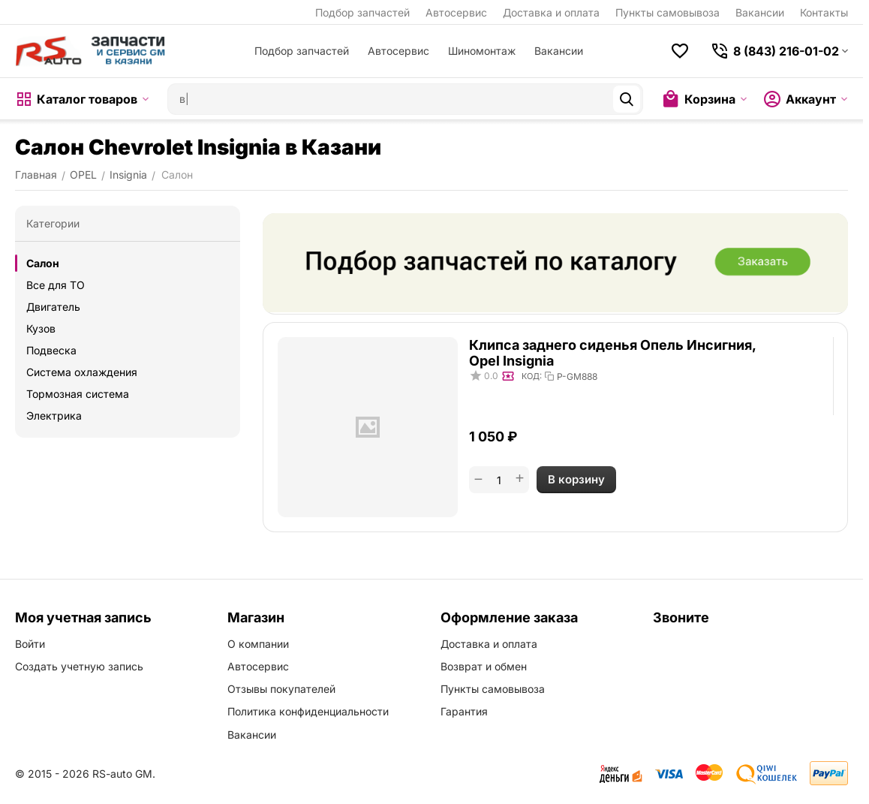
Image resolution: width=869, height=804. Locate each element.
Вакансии (759, 12)
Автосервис (456, 12)
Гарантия (464, 711)
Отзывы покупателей (281, 688)
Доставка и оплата (551, 12)
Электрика (54, 415)
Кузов (41, 328)
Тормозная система (77, 393)
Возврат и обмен (484, 666)
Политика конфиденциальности (308, 711)
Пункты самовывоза (667, 12)
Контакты (824, 12)
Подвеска (51, 350)
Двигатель (53, 306)
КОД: (532, 376)
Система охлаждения (81, 372)
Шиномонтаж (482, 50)
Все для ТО (55, 285)
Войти (30, 643)
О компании (258, 643)
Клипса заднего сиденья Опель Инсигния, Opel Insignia (612, 353)
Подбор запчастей (362, 12)
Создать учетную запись (79, 666)
